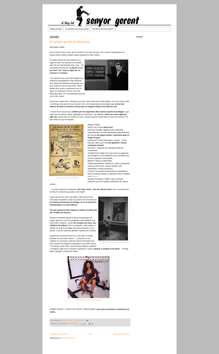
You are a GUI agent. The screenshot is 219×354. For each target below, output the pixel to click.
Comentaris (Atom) (68, 338)
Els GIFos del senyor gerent (103, 29)
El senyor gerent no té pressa (70, 41)
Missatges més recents (59, 334)
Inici (90, 334)
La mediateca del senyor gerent (77, 29)
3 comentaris (78, 320)
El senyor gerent (67, 320)
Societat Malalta (73, 323)
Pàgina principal (56, 29)
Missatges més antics (121, 334)
